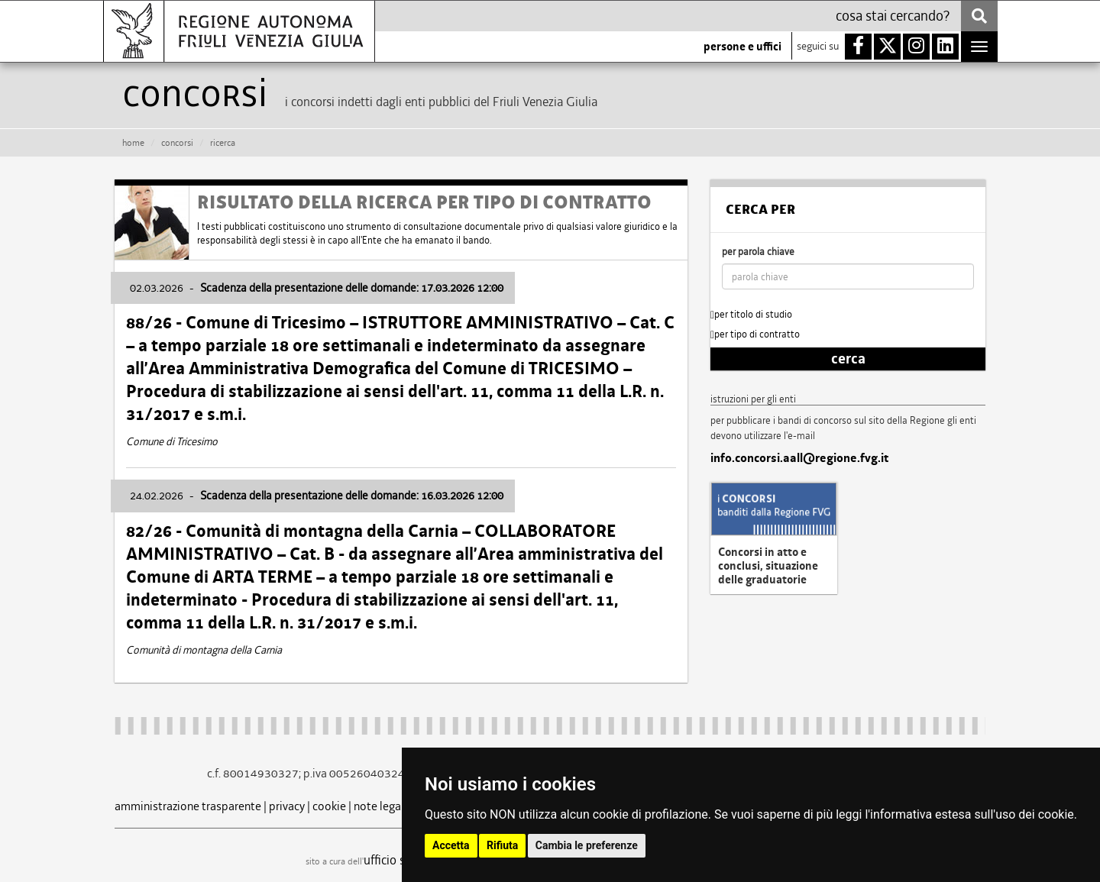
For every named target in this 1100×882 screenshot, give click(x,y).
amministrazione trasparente (188, 806)
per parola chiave (758, 251)
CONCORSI (177, 143)
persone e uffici (742, 46)
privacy (287, 806)
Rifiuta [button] (502, 845)
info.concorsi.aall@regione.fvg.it (799, 458)
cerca (848, 359)
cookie (329, 806)
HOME (133, 143)
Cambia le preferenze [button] (586, 845)
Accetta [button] (451, 845)
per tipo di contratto (755, 334)
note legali (380, 806)
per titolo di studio (751, 314)
